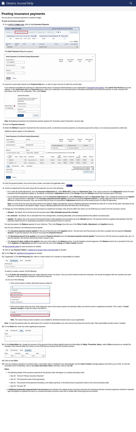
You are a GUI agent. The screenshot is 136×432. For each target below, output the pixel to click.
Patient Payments (10, 56)
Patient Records (9, 17)
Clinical (6, 24)
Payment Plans (9, 110)
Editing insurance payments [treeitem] (15, 72)
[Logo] (3, 3)
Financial (7, 28)
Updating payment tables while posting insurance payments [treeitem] (18, 83)
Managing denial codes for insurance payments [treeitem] (17, 93)
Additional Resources (11, 138)
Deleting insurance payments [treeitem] (15, 76)
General (6, 14)
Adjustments (8, 53)
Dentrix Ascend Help (23, 3)
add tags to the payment (59, 273)
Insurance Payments (11, 59)
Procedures (8, 49)
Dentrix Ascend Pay (11, 107)
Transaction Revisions (11, 46)
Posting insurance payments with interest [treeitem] (18, 69)
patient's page (50, 24)
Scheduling (7, 21)
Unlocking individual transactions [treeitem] (15, 104)
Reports (6, 124)
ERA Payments (9, 100)
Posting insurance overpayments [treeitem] (16, 66)
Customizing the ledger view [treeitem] (13, 35)
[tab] (16, 9)
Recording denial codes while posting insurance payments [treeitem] (17, 88)
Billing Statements (10, 117)
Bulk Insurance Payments (12, 97)
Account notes (9, 43)
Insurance (7, 120)
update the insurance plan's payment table (77, 269)
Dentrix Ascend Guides (12, 135)
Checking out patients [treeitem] (11, 114)
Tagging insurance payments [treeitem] (15, 79)
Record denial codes (45, 266)
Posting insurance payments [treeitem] (15, 63)
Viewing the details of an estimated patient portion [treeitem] (17, 39)
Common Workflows (11, 131)
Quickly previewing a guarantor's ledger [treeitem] (16, 31)
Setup (6, 128)
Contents (16, 9)
